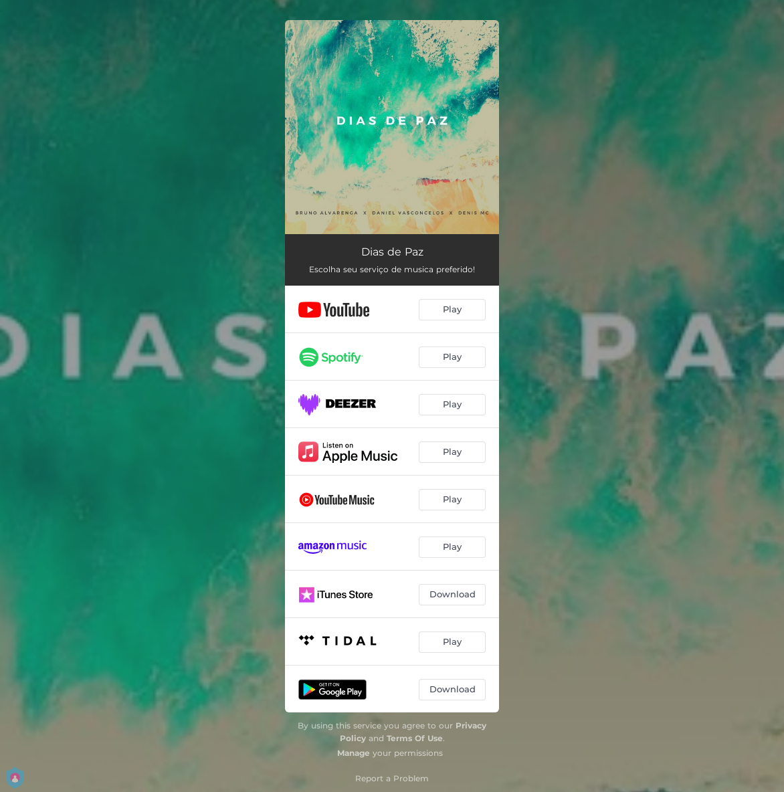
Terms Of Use (415, 738)
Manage (353, 753)
